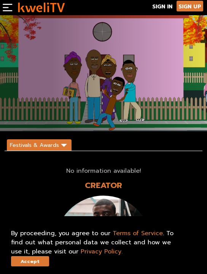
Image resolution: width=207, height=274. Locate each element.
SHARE (80, 119)
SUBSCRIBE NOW (23, 119)
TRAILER (56, 119)
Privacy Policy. (102, 251)
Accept (30, 261)
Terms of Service (138, 233)
